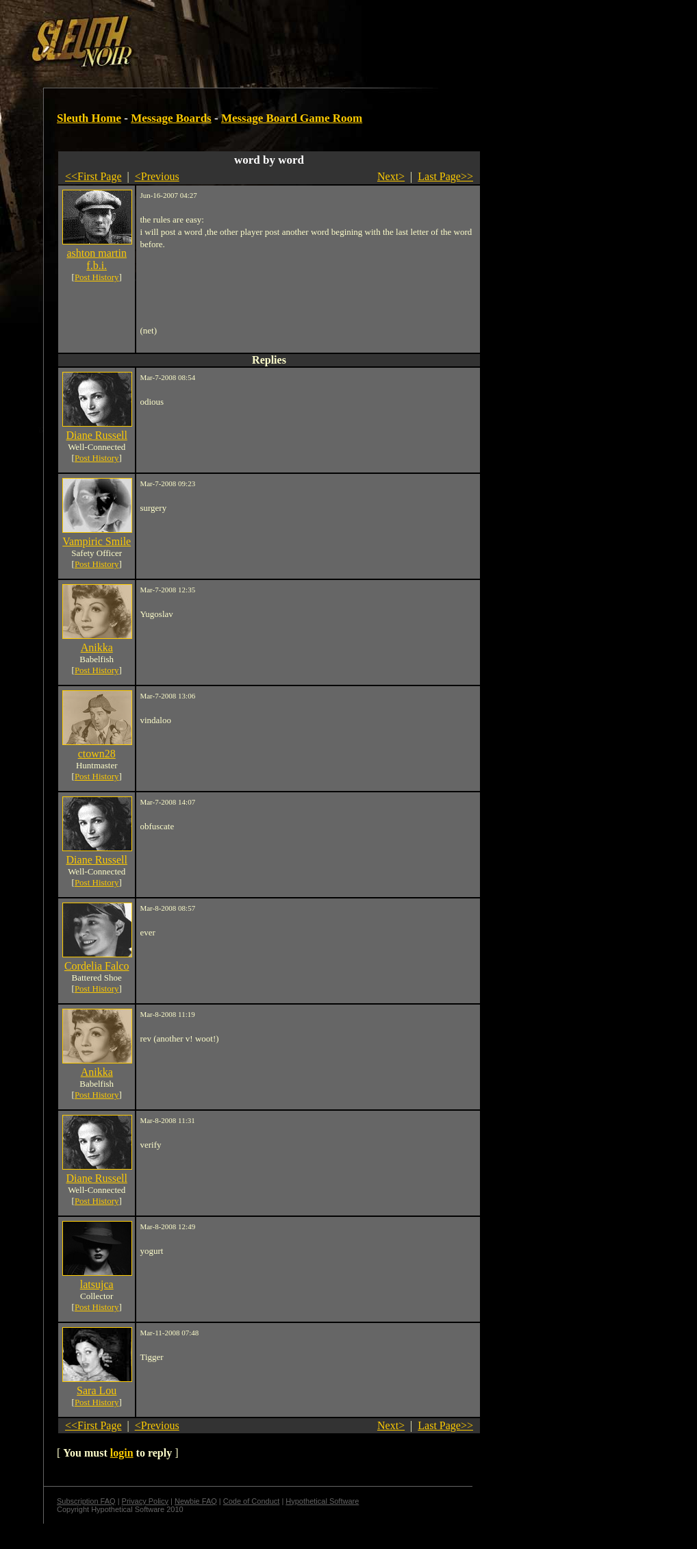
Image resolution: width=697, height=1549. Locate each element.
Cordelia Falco (96, 966)
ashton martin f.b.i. (96, 259)
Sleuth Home (89, 118)
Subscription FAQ (86, 1501)
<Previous (157, 176)
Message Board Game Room (291, 118)
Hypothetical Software (322, 1501)
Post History (97, 277)
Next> (391, 176)
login (122, 1453)
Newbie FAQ (196, 1501)
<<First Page (93, 176)
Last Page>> (445, 176)
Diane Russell (96, 435)
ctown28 (97, 753)
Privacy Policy (145, 1501)
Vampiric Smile (96, 541)
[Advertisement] (237, 36)
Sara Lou (96, 1390)
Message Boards (171, 118)
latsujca (97, 1284)
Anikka (97, 647)
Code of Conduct (251, 1501)
